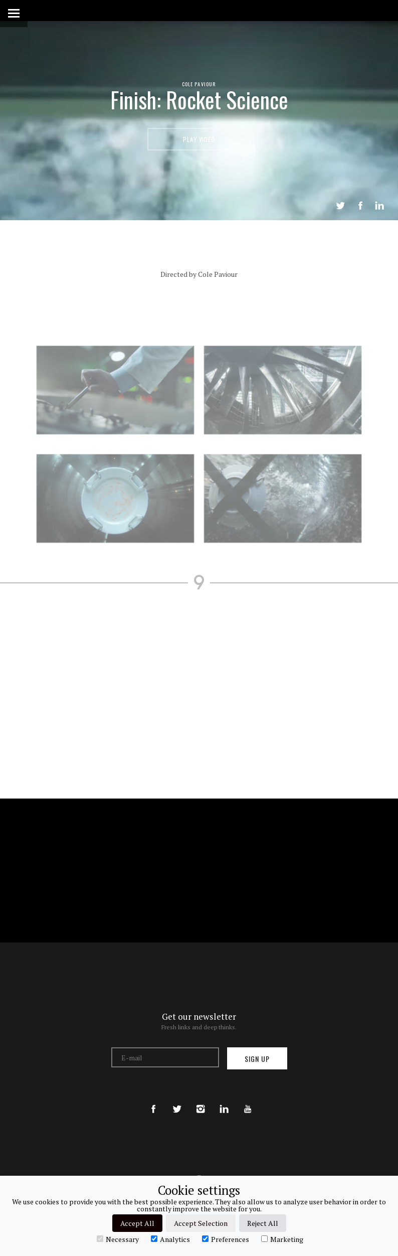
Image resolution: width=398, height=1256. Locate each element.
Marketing (282, 1238)
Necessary (118, 1238)
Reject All (262, 1223)
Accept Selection (201, 1223)
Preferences (225, 1238)
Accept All (137, 1223)
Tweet (340, 205)
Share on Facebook (360, 205)
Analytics (170, 1238)
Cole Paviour (199, 84)
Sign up (257, 1058)
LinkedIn (379, 205)
